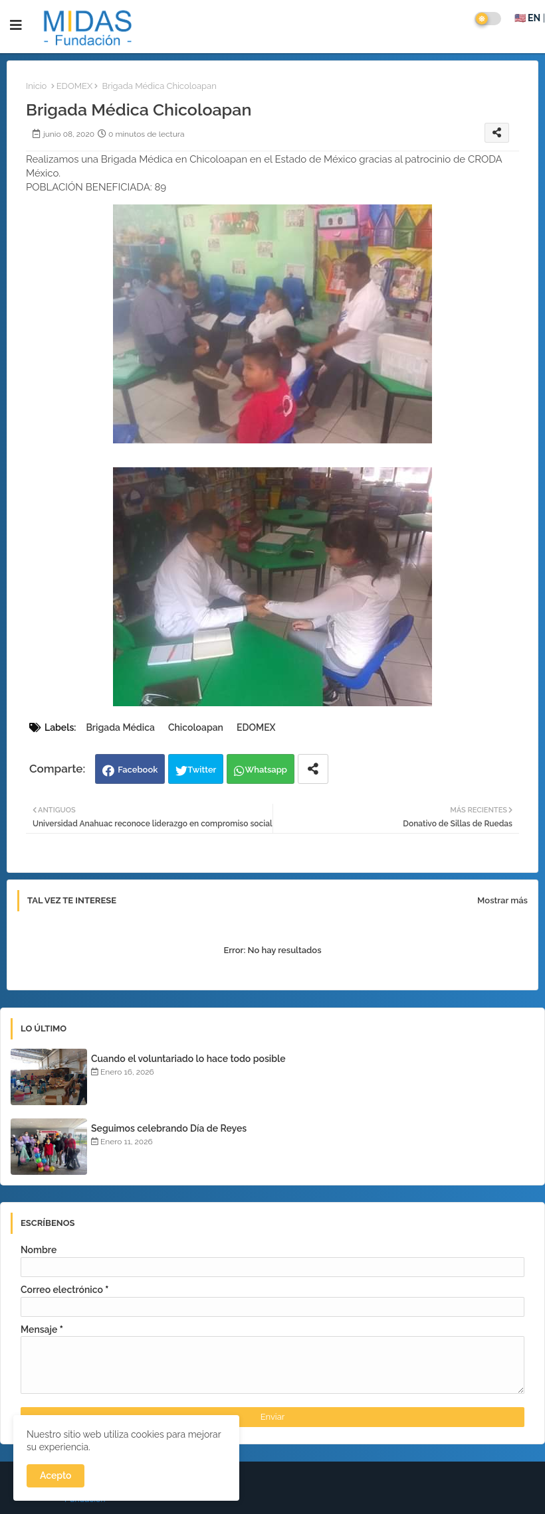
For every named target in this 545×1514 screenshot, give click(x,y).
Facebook (138, 770)
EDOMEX (74, 86)
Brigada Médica (120, 727)
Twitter (201, 770)
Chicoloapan (195, 727)
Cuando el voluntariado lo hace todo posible (188, 1058)
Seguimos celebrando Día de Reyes (169, 1128)
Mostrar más (502, 900)
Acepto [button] (55, 1475)
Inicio (36, 86)
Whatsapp (266, 770)
